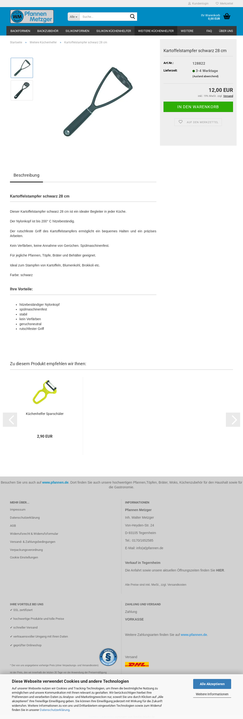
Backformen (20, 31)
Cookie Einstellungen (24, 557)
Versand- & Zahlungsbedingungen (32, 542)
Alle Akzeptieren (212, 684)
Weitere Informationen (212, 694)
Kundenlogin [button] (198, 3)
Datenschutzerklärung (55, 710)
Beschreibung (26, 175)
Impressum (17, 509)
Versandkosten (177, 584)
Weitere (187, 31)
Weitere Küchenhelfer (156, 31)
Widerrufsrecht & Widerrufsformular (34, 533)
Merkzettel (224, 3)
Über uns (226, 31)
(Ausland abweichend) (205, 76)
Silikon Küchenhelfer (113, 31)
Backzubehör (47, 31)
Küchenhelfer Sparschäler (45, 414)
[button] (10, 420)
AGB (13, 525)
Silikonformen (77, 31)
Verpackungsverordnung (26, 550)
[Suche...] (73, 16)
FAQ (209, 31)
